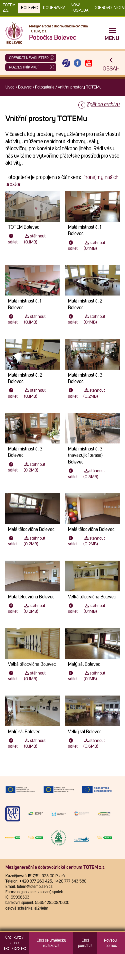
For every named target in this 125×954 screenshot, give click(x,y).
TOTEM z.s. (9, 8)
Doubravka (54, 8)
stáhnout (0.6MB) (94, 744)
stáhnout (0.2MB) (94, 393)
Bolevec (29, 8)
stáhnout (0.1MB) (35, 239)
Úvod (10, 87)
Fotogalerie (44, 87)
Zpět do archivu (103, 104)
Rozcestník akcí (24, 67)
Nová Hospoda (79, 8)
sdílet (13, 239)
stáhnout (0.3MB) (94, 474)
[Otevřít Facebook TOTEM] (77, 63)
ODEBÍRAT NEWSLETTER (29, 58)
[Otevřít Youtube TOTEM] (88, 63)
